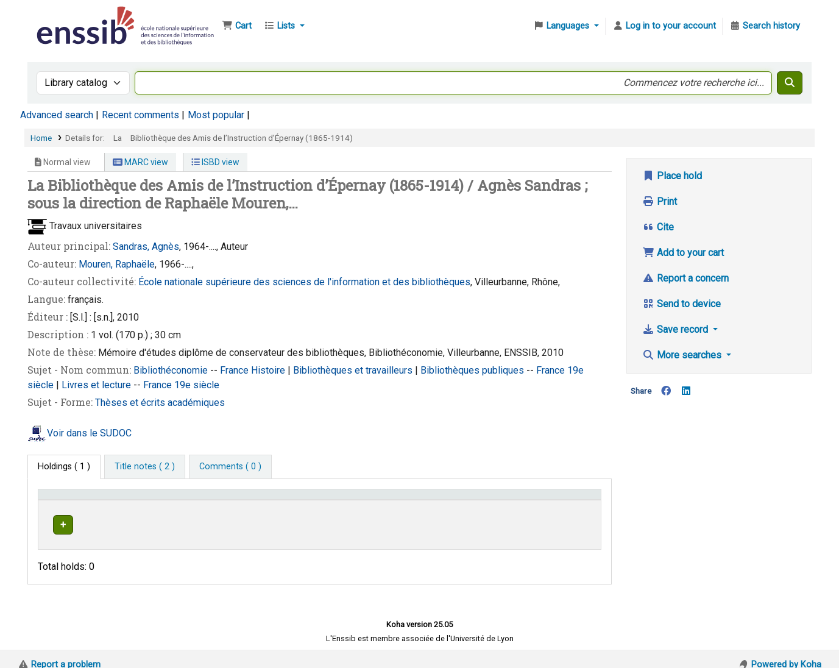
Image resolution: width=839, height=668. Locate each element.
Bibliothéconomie (171, 370)
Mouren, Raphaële (117, 264)
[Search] (789, 82)
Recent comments (140, 115)
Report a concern (685, 278)
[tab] (144, 467)
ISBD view (215, 162)
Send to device (681, 304)
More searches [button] (683, 355)
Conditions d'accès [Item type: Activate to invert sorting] (80, 500)
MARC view (140, 162)
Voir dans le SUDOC (89, 433)
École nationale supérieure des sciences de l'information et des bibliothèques (304, 282)
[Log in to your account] (664, 26)
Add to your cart (683, 252)
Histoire (269, 370)
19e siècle (196, 385)
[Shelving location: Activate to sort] (310, 500)
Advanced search (56, 115)
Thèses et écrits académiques (160, 402)
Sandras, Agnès (146, 246)
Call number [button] (397, 500)
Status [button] (555, 500)
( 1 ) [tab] (64, 466)
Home (41, 138)
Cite (658, 227)
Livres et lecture (97, 385)
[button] (237, 26)
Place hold (672, 176)
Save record (676, 329)
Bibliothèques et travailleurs (354, 370)
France (235, 370)
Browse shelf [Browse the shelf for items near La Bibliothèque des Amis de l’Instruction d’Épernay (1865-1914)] (466, 522)
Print (659, 201)
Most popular (216, 115)
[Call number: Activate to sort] (453, 500)
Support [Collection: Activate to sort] (200, 500)
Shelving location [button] (290, 500)
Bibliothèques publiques (473, 370)
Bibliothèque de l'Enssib (64, 17)
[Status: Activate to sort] (569, 500)
